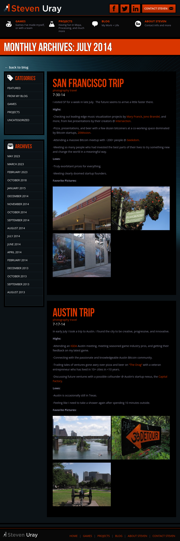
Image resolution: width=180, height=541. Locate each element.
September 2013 (18, 284)
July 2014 (13, 236)
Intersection (123, 121)
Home (74, 536)
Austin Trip (74, 312)
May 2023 (13, 156)
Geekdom (133, 140)
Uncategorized (18, 120)
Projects (13, 112)
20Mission (84, 132)
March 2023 (15, 164)
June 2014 (14, 244)
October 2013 (17, 276)
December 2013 (17, 268)
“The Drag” (135, 365)
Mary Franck (134, 116)
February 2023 (17, 172)
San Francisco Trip (88, 83)
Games (11, 104)
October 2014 (17, 212)
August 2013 (16, 292)
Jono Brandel (152, 116)
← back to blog (16, 67)
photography (61, 90)
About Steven (137, 536)
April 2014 (14, 252)
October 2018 (17, 180)
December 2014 (17, 196)
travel (73, 90)
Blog (118, 536)
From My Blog (17, 96)
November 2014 (18, 204)
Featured (14, 88)
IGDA (74, 346)
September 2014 (18, 220)
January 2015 (16, 188)
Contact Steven (163, 536)
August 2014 (16, 228)
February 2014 (17, 260)
